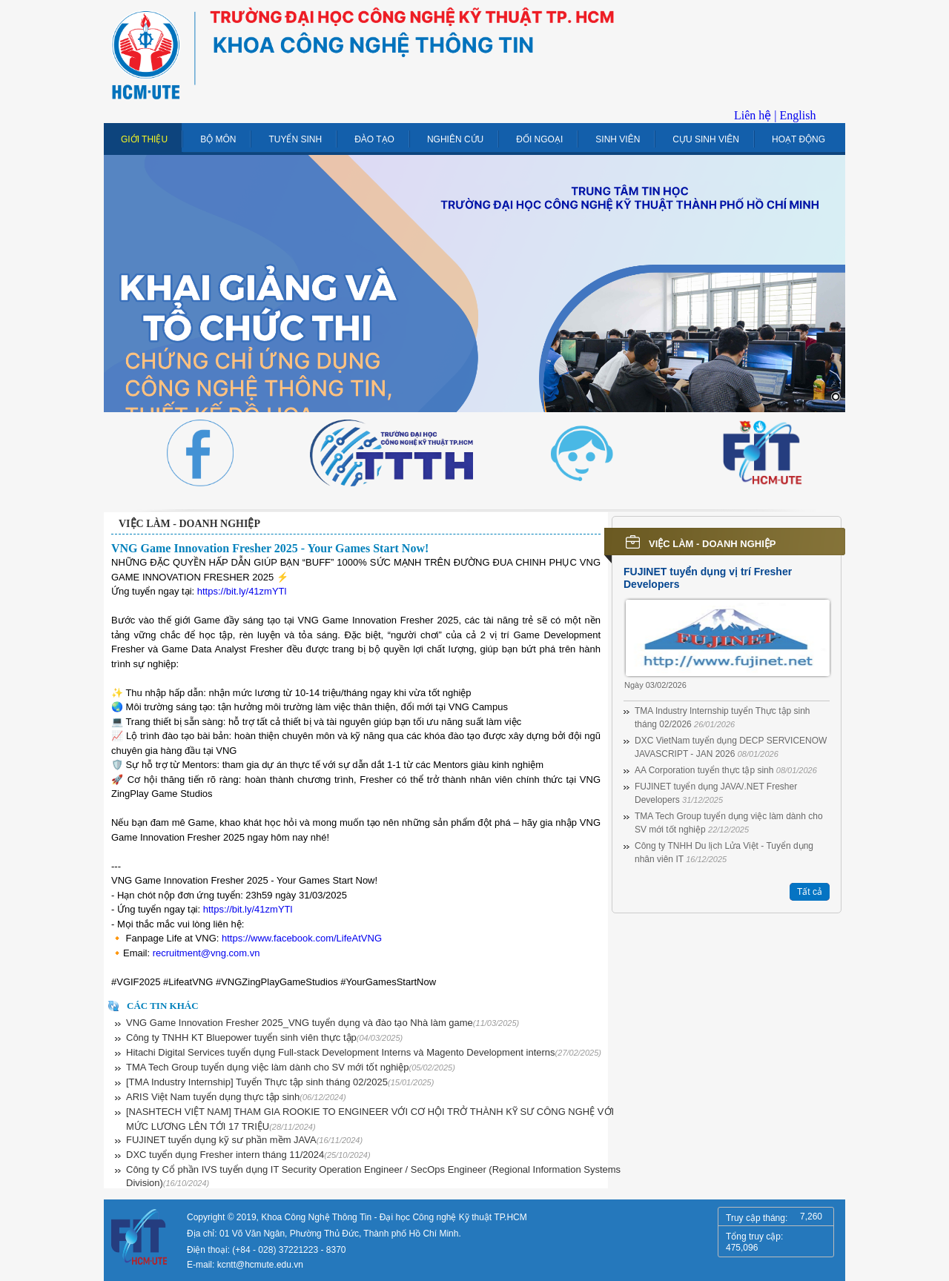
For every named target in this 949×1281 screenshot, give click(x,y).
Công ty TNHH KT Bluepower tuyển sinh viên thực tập (264, 1037)
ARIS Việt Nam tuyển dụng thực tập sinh (236, 1096)
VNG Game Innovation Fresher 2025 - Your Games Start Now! (270, 548)
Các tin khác (163, 1005)
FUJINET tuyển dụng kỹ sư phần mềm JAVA (244, 1139)
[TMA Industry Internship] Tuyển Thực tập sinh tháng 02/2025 (280, 1082)
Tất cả (809, 892)
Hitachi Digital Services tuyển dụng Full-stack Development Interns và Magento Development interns (363, 1052)
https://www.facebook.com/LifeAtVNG (302, 938)
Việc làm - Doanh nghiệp (189, 523)
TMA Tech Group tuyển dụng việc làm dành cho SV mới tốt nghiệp (290, 1067)
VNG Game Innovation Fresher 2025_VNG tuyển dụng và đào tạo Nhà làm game (322, 1022)
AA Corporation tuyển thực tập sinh (726, 770)
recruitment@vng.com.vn (206, 953)
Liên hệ (752, 115)
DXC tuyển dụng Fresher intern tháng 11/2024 (248, 1154)
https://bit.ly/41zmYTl (242, 591)
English (798, 115)
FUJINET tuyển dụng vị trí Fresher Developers (708, 578)
